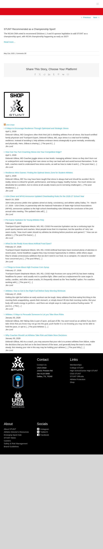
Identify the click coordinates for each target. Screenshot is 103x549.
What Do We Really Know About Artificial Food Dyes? (28, 243)
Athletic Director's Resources (16, 432)
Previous (87, 17)
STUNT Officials (77, 376)
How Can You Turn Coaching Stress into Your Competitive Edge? (33, 152)
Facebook (43, 435)
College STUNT (77, 368)
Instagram (43, 429)
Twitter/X (42, 432)
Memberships (76, 365)
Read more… (9, 42)
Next (95, 17)
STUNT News (10, 438)
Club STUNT (75, 373)
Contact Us (42, 365)
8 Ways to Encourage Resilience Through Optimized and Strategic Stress (37, 128)
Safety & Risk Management (15, 443)
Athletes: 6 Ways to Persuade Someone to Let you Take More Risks (34, 314)
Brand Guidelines (11, 446)
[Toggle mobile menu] (97, 4)
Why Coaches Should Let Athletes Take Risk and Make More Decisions (36, 335)
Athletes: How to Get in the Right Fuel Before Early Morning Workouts (35, 291)
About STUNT (10, 429)
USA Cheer (10, 125)
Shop (72, 382)
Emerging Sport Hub (13, 435)
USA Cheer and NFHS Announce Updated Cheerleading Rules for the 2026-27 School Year (44, 196)
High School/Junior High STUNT (84, 370)
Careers (7, 441)
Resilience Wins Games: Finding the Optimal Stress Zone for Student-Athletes (39, 173)
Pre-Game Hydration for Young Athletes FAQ (24, 220)
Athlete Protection (77, 379)
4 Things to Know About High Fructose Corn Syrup (27, 267)
